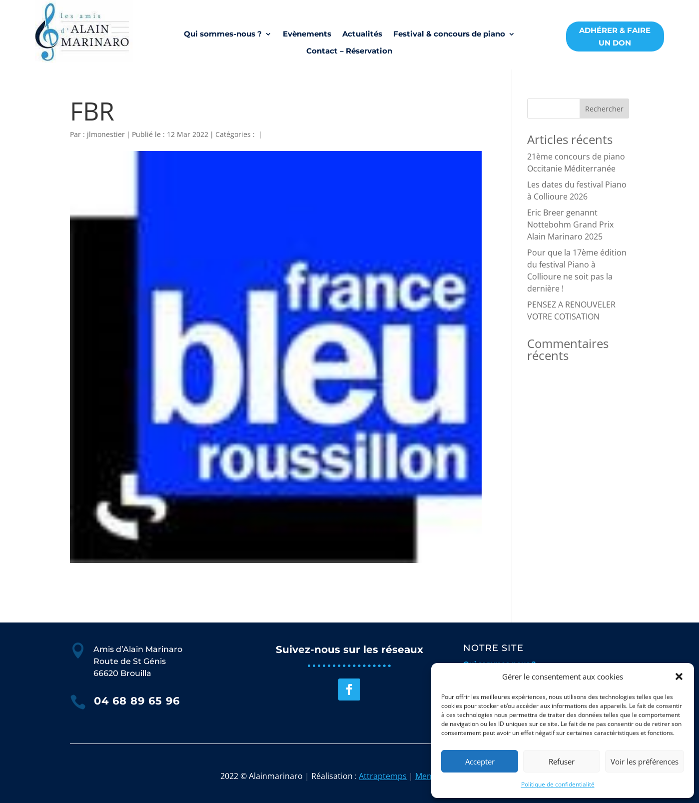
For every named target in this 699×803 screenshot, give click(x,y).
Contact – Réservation (349, 51)
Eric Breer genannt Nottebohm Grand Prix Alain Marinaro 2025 (570, 224)
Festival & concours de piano (449, 34)
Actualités (362, 34)
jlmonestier (106, 134)
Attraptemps (383, 776)
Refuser (562, 761)
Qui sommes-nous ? (223, 34)
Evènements (307, 34)
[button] (679, 677)
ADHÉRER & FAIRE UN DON (615, 37)
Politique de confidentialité (558, 784)
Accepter (480, 761)
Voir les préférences (645, 761)
